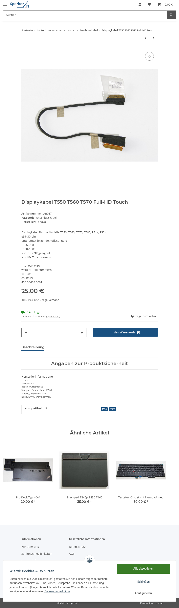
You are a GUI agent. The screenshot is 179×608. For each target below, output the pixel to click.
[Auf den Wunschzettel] (149, 56)
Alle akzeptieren (143, 568)
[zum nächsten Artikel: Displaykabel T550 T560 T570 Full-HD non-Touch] (154, 38)
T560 (112, 409)
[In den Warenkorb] (125, 332)
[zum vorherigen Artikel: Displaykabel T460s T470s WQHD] (146, 38)
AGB (72, 554)
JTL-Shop (158, 603)
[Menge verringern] (26, 332)
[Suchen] (85, 14)
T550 (104, 409)
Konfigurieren (143, 593)
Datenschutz (77, 547)
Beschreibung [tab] (32, 347)
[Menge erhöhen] (82, 332)
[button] (140, 4)
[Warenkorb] (165, 4)
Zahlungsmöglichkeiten (36, 554)
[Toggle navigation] (5, 2)
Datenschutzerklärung (65, 591)
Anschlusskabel (46, 218)
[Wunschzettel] (149, 4)
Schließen (143, 581)
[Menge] (54, 332)
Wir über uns (30, 547)
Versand (54, 300)
